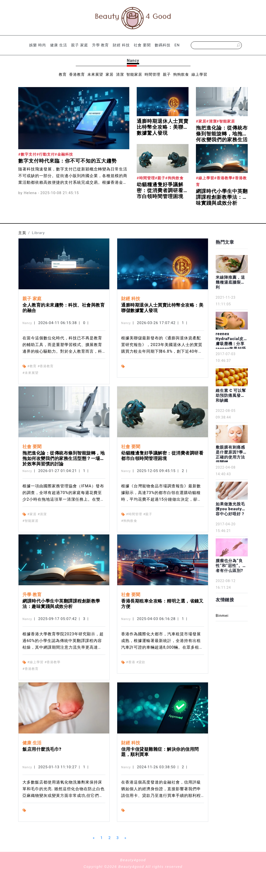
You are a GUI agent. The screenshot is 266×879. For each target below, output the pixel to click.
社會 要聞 (142, 45)
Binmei (222, 615)
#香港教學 (52, 662)
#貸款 (140, 662)
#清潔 (42, 514)
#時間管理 (134, 514)
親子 (167, 74)
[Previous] (94, 838)
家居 (110, 74)
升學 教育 (100, 45)
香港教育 (77, 74)
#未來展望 (30, 373)
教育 (63, 74)
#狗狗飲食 (129, 521)
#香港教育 (46, 366)
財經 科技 (121, 45)
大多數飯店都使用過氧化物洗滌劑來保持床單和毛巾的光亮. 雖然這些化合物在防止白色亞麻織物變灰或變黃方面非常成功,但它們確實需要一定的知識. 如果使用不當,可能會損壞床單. (63, 795)
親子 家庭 (79, 45)
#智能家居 (30, 521)
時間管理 (152, 74)
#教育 (32, 366)
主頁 (22, 233)
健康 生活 (58, 45)
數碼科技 (163, 45)
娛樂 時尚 (37, 45)
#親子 (147, 514)
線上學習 (199, 74)
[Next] (125, 838)
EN (177, 45)
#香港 (130, 662)
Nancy (27, 323)
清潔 (120, 74)
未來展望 (95, 74)
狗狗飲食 (181, 74)
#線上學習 (35, 662)
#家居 (32, 514)
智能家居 (134, 74)
